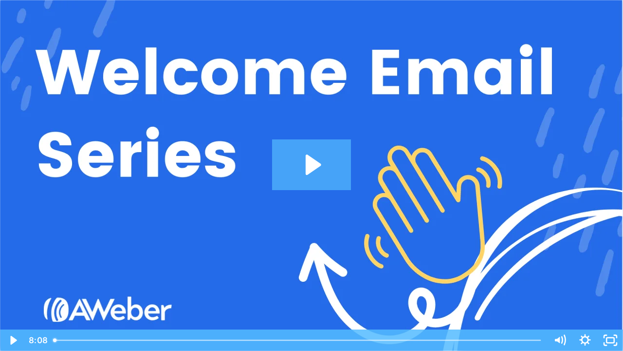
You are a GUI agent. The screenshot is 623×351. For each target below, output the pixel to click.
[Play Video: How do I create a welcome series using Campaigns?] (311, 164)
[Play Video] (12, 340)
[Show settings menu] (585, 340)
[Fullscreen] (610, 340)
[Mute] (559, 340)
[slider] (298, 340)
